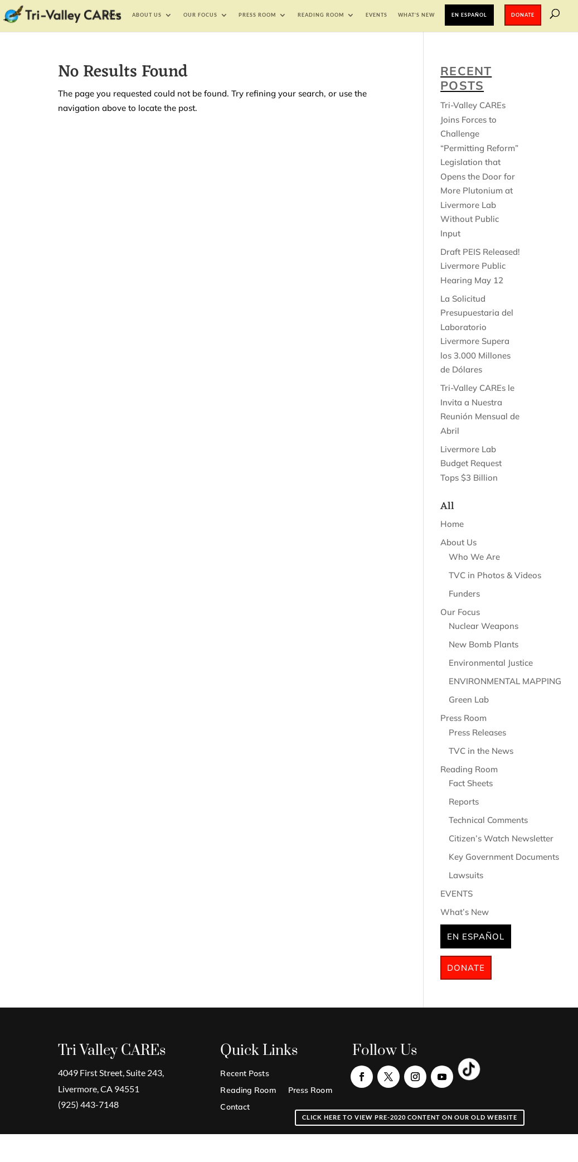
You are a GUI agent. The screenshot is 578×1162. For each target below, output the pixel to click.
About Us (147, 15)
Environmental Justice (491, 662)
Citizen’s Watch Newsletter (501, 838)
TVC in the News (481, 750)
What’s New (416, 15)
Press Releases (477, 732)
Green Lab (469, 699)
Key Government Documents (504, 856)
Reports (464, 801)
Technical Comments (488, 820)
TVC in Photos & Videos (495, 575)
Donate (523, 15)
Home (113, 15)
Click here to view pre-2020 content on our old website (409, 1117)
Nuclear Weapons (483, 626)
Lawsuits (466, 875)
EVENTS (376, 15)
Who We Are (474, 556)
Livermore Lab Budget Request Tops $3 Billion (471, 463)
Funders (464, 593)
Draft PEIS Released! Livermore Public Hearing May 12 (480, 265)
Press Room (257, 15)
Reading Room (321, 15)
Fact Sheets (471, 783)
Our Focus (200, 15)
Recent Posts (244, 1073)
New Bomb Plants (483, 644)
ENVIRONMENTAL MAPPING (505, 681)
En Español (469, 15)
